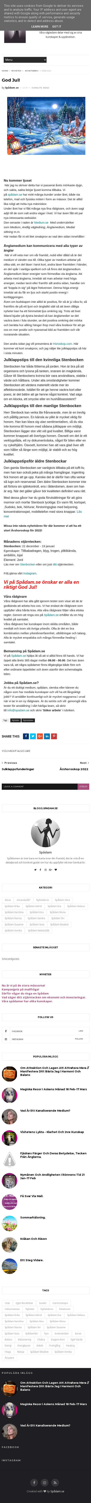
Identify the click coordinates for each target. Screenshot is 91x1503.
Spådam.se (51, 615)
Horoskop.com (62, 343)
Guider (43, 1303)
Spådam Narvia (13, 918)
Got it (56, 26)
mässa (20, 1351)
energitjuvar (24, 1345)
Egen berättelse (24, 1303)
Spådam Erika (12, 906)
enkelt (40, 1345)
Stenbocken (27, 564)
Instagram (29, 573)
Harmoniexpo (60, 1303)
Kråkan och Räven (33, 1239)
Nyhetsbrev (31, 71)
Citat (7, 1303)
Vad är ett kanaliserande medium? (45, 1110)
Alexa (8, 900)
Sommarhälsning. (33, 1217)
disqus (83, 786)
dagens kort (58, 1339)
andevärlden (62, 1333)
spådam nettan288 (38, 930)
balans (8, 1339)
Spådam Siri (57, 918)
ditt (55, 564)
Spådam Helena (76, 906)
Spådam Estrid (34, 906)
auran (78, 1333)
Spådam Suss (37, 924)
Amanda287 (23, 900)
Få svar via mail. (31, 1196)
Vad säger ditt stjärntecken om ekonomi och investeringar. (44, 997)
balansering (24, 1339)
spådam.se (15, 194)
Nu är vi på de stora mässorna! (23, 985)
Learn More (39, 26)
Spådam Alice (62, 900)
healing (70, 1345)
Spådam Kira (37, 912)
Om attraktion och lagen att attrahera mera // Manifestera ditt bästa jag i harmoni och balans (54, 1071)
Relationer (65, 1309)
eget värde (77, 1339)
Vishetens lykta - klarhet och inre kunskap (52, 1132)
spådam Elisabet (59, 924)
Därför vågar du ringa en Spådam (25, 993)
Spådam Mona (58, 912)
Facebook (42, 1031)
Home (5, 71)
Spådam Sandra (36, 918)
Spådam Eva (54, 906)
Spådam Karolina (14, 912)
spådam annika (13, 930)
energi (8, 1345)
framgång (54, 1345)
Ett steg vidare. (31, 1260)
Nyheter (16, 71)
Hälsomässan (12, 1309)
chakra (41, 1339)
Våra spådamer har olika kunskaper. (27, 1001)
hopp (8, 1351)
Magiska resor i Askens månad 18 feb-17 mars (53, 1089)
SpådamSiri (31, 1333)
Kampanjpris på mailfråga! (20, 989)
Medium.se (41, 222)
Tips (46, 1333)
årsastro (9, 1357)
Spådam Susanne (14, 924)
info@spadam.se (18, 710)
